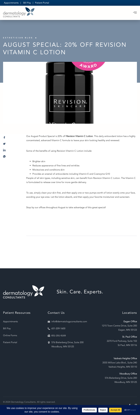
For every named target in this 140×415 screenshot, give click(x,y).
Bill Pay (27, 2)
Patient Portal (42, 2)
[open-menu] (135, 13)
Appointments (11, 2)
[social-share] (11, 138)
